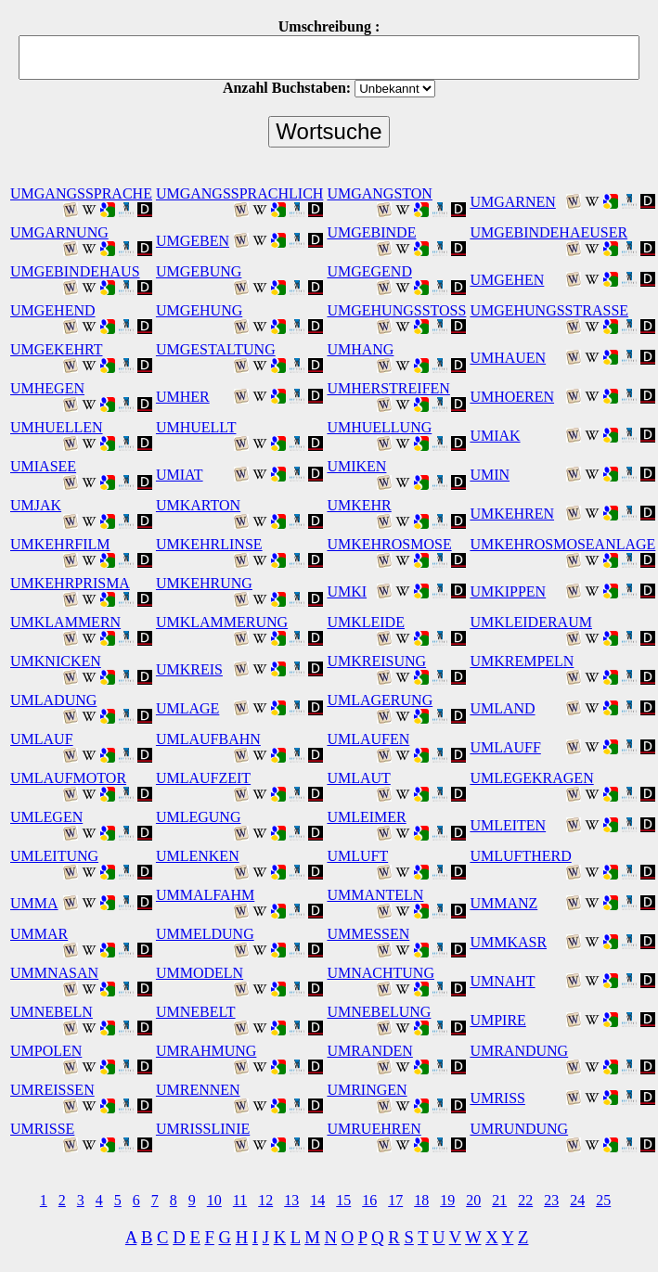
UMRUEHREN (373, 1129)
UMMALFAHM (205, 895)
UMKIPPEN (508, 591)
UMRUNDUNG (519, 1129)
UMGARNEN (512, 202)
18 (421, 1200)
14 (317, 1200)
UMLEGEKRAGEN (531, 778)
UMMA (34, 903)
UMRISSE (42, 1129)
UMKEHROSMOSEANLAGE (562, 544)
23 (551, 1200)
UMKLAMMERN (65, 622)
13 (291, 1200)
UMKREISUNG (376, 661)
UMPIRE (497, 1020)
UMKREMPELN (522, 661)
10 (214, 1200)
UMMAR (39, 934)
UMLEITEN (508, 825)
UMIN (490, 474)
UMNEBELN (51, 1012)
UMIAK (495, 435)
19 (447, 1200)
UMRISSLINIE (203, 1129)
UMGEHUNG (199, 310)
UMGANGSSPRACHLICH (239, 193)
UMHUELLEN (56, 427)
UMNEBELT (196, 1012)
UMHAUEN (508, 358)
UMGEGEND (369, 271)
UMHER (183, 397)
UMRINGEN (366, 1090)
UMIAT (179, 474)
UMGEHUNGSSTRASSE (549, 310)
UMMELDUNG (205, 934)
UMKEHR (359, 505)
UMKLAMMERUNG (222, 622)
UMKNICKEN (55, 661)
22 (525, 1200)
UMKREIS (189, 669)
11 (240, 1200)
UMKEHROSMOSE (389, 544)
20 (473, 1200)
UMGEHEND (53, 310)
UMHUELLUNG (379, 427)
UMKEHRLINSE (209, 544)
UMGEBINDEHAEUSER (548, 232)
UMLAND (502, 708)
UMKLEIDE (366, 622)
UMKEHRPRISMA (70, 583)
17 (395, 1200)
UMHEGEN (47, 388)
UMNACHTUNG (380, 973)
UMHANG (360, 349)
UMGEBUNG (198, 271)
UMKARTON (198, 505)
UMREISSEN (52, 1090)
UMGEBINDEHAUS (75, 271)
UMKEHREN (512, 513)
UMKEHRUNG (204, 583)
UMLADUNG (53, 700)
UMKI (347, 591)
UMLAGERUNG (379, 700)
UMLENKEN (197, 856)
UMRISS (497, 1098)
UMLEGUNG (198, 817)
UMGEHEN (507, 280)
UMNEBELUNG (379, 1012)
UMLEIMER (366, 817)
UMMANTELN (375, 895)
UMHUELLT (196, 427)
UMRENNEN (198, 1090)
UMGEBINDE (371, 232)
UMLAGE (187, 708)
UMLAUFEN (368, 739)
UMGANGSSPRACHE (81, 193)
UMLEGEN (46, 817)
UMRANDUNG (519, 1051)
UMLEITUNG (54, 856)
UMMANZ (503, 903)
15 (343, 1200)
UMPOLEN (46, 1051)
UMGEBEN (192, 241)
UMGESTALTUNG (216, 349)
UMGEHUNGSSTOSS (396, 310)
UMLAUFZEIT (203, 778)
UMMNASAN (54, 973)
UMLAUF (41, 739)
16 (369, 1200)
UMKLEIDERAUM (531, 622)
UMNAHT (502, 981)
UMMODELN (199, 973)
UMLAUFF (505, 747)
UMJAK (35, 505)
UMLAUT (358, 778)
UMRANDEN (369, 1051)
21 (499, 1200)
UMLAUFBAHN (208, 739)
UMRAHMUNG (206, 1051)
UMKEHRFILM (60, 544)
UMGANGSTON (379, 193)
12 (265, 1200)
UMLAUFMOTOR (68, 778)
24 (577, 1200)
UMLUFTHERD (520, 856)
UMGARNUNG (59, 232)
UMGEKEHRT (56, 349)
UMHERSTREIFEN (388, 388)
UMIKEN (356, 466)
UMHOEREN (512, 397)
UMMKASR (508, 942)
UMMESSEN (368, 934)
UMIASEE (43, 466)
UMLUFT (357, 856)
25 (603, 1200)
